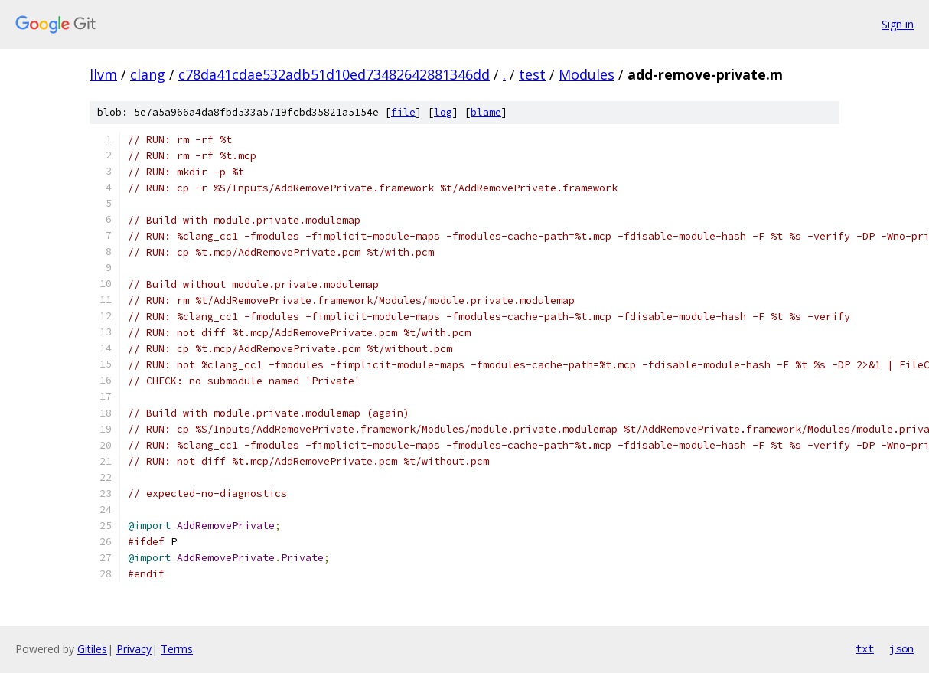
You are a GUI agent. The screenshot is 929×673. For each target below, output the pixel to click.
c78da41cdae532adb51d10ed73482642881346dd (334, 74)
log (443, 112)
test (532, 74)
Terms (177, 649)
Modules (586, 74)
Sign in (898, 24)
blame (486, 112)
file (403, 112)
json (901, 648)
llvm (103, 74)
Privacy (134, 649)
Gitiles (92, 649)
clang (147, 74)
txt (865, 648)
